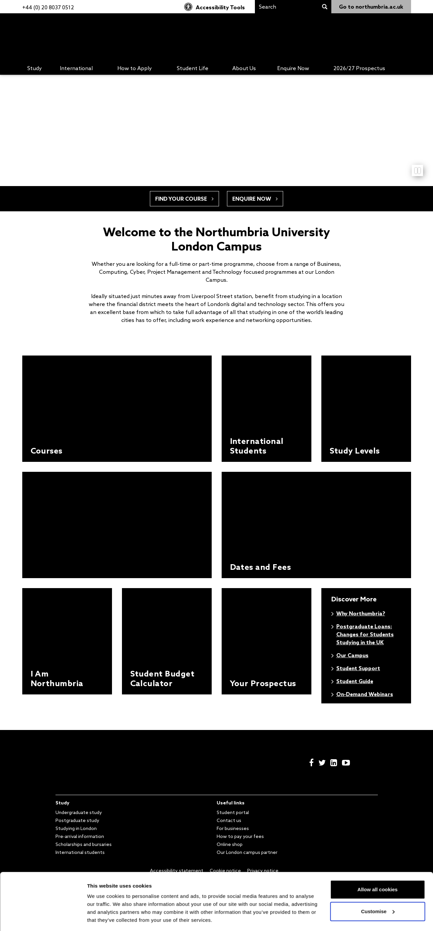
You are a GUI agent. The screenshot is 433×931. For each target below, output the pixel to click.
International (76, 68)
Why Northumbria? (360, 613)
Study (34, 68)
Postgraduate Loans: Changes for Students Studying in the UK (365, 634)
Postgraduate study (77, 820)
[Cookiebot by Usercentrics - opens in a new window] (43, 918)
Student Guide (354, 681)
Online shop (230, 844)
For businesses (233, 828)
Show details (103, 918)
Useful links (231, 803)
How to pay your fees (240, 836)
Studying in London (76, 828)
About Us (244, 68)
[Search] (286, 6)
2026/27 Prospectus (359, 68)
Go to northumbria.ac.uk (371, 6)
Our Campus (352, 655)
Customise (377, 890)
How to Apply (134, 68)
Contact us (229, 820)
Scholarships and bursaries (83, 844)
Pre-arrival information (79, 836)
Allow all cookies (378, 869)
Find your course (184, 198)
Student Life (192, 68)
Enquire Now (293, 68)
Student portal (233, 812)
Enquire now (255, 198)
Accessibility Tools (214, 7)
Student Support (358, 668)
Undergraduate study (78, 812)
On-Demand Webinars (364, 694)
